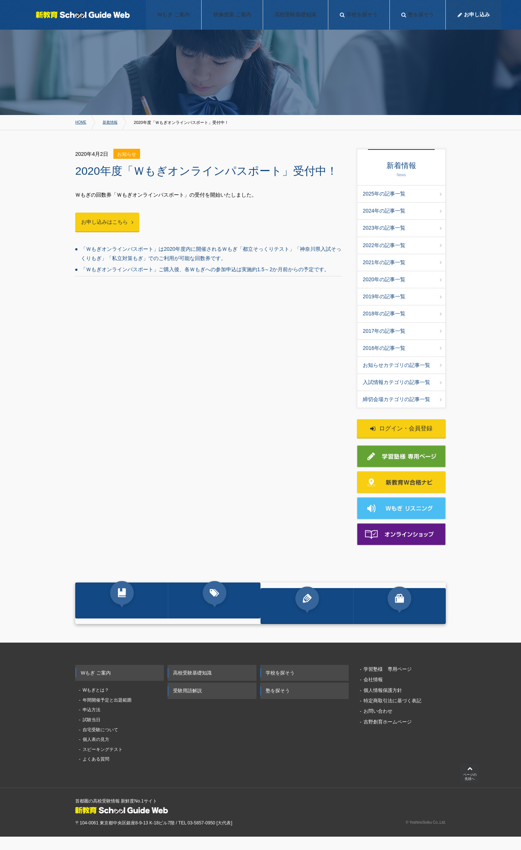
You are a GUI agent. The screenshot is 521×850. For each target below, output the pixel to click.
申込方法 (91, 722)
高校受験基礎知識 (192, 685)
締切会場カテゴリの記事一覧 (402, 399)
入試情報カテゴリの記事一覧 (402, 382)
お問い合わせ (378, 723)
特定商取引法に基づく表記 (392, 713)
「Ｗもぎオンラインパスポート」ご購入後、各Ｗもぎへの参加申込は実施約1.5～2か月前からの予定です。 (205, 271)
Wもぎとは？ (96, 702)
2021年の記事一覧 (402, 262)
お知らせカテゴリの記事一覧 (402, 365)
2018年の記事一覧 (402, 313)
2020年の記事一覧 (402, 279)
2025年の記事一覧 (402, 194)
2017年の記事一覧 (402, 331)
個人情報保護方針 (383, 702)
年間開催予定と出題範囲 (107, 712)
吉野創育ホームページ (388, 734)
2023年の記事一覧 (402, 228)
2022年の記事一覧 (402, 245)
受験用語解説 (187, 703)
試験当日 (91, 732)
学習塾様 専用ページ (388, 681)
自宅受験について (100, 742)
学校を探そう (280, 685)
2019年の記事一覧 (402, 296)
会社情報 (373, 692)
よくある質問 (96, 771)
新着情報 (112, 122)
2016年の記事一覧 (402, 348)
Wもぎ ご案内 (96, 685)
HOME (81, 122)
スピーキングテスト (103, 761)
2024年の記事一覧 (402, 211)
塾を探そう (278, 703)
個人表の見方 (96, 752)
